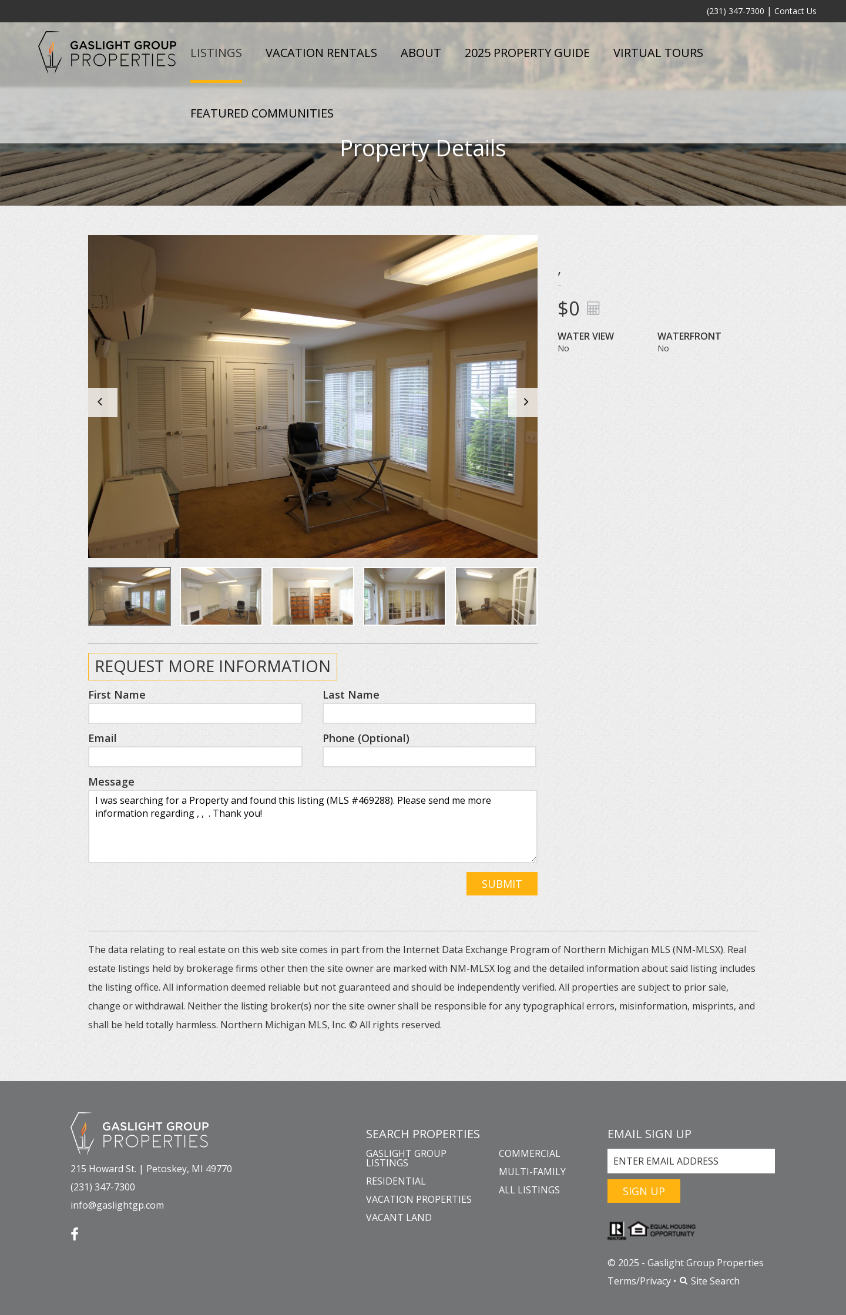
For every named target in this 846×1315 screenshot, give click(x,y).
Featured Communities (262, 113)
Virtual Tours (658, 53)
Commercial (529, 1153)
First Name (117, 694)
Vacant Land (399, 1217)
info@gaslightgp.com (117, 1205)
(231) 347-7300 (735, 10)
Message (111, 781)
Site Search (709, 1281)
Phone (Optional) (366, 738)
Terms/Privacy (639, 1281)
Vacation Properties (419, 1199)
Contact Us (795, 10)
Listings (216, 53)
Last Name (351, 694)
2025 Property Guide (527, 53)
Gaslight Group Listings (406, 1158)
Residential (396, 1181)
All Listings (529, 1190)
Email (102, 738)
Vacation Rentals (321, 53)
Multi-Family (532, 1171)
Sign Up (644, 1191)
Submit (502, 884)
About (421, 53)
